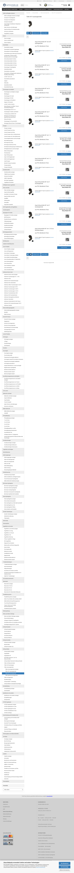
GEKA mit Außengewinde (9, 459)
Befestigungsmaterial (7, 232)
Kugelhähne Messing (8, 536)
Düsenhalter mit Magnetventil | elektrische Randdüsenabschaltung (12, 74)
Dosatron (5, 347)
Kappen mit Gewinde (8, 102)
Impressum (5, 804)
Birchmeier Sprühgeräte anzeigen (11, 485)
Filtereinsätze (7, 200)
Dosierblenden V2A (8, 432)
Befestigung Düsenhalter (9, 236)
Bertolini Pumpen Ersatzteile (10, 163)
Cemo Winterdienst (8, 267)
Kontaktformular (6, 806)
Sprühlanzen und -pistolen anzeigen (11, 695)
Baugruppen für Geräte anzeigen (10, 215)
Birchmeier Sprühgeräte (8, 483)
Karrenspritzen (6, 523)
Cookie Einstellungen (7, 821)
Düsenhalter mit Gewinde (9, 71)
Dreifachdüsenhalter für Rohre (10, 61)
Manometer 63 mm (8, 587)
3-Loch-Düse (6, 424)
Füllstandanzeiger (7, 221)
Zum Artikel (64, 60)
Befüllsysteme (6, 241)
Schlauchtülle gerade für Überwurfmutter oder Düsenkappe (13, 437)
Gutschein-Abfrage (48, 1)
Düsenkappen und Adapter (39, 9)
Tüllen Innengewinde (8, 677)
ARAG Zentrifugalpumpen (9, 159)
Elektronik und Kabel (7, 393)
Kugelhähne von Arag (8, 530)
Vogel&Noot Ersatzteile (9, 182)
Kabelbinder (6, 774)
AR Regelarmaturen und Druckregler (11, 148)
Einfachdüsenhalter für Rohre (10, 58)
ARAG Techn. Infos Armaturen (44, 849)
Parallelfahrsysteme (7, 594)
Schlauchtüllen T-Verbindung (10, 681)
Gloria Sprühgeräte (7, 496)
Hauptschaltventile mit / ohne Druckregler (12, 365)
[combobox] (36, 33)
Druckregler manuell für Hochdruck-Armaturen (13, 359)
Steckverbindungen (8, 566)
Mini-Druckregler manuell (9, 373)
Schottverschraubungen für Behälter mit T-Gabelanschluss (12, 573)
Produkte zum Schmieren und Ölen (11, 768)
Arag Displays (7, 400)
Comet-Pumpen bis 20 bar (9, 130)
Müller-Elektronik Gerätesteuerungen (11, 480)
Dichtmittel (6, 758)
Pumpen (50, 9)
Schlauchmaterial (6, 626)
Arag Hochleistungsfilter (9, 192)
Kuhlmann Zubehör (8, 305)
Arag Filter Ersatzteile (8, 204)
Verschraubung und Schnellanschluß (10, 715)
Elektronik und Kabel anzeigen (10, 395)
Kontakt (39, 1)
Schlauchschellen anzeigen (9, 642)
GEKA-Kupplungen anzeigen (10, 457)
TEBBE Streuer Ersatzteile (9, 174)
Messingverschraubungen (9, 720)
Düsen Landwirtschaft (8, 40)
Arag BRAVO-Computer (8, 33)
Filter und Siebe (6, 187)
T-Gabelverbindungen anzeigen (10, 564)
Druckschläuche (7, 631)
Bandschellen (7, 644)
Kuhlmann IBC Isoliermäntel (10, 282)
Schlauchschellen (6, 640)
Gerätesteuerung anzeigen (9, 474)
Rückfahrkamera (6, 452)
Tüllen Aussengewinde (8, 667)
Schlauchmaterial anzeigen (9, 629)
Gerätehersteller (58, 9)
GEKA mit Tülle (7, 463)
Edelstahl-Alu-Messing (8, 516)
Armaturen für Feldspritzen (9, 19)
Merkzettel (68, 1)
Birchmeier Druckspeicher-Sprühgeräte (12, 491)
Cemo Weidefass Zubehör (9, 265)
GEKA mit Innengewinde (9, 461)
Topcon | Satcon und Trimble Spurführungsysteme (10, 606)
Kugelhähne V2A (7, 534)
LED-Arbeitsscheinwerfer (8, 578)
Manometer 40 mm (8, 589)
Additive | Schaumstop (8, 764)
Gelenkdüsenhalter (8, 69)
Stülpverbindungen (8, 568)
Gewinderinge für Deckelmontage (11, 327)
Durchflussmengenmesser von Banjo (11, 388)
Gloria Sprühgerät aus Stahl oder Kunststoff (13, 502)
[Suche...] (22, 5)
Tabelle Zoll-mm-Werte (42, 840)
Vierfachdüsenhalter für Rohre (10, 63)
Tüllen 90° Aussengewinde (10, 673)
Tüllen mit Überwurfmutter (9, 663)
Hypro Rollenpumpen (8, 154)
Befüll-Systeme (7, 217)
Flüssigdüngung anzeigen (9, 418)
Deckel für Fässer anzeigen (9, 319)
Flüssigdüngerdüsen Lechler (10, 428)
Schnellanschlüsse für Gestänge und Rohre (13, 622)
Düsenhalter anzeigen (8, 47)
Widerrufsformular (7, 816)
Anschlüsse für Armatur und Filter (11, 570)
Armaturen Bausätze (8, 21)
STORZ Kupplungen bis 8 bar (10, 708)
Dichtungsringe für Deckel (9, 329)
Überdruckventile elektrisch (9, 369)
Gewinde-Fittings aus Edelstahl (10, 729)
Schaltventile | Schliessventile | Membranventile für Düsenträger (10, 56)
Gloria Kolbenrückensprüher (10, 500)
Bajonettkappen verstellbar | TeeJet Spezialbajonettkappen (11, 107)
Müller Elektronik (6, 408)
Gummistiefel (7, 690)
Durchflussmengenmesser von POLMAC (12, 384)
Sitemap (4, 818)
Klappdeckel (6, 321)
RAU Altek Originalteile (8, 180)
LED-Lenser (5, 390)
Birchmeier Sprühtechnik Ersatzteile (11, 493)
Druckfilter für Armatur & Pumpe (10, 194)
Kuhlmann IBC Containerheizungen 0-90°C (12, 303)
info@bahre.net (41, 815)
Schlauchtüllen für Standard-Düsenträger (12, 683)
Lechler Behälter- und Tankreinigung (45, 857)
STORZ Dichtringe (8, 712)
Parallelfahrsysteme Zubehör (10, 608)
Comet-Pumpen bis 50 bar (9, 132)
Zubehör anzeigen (7, 756)
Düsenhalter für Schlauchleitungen (11, 51)
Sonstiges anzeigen (8, 739)
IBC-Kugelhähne (7, 541)
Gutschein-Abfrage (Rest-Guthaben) (45, 838)
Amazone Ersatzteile (8, 176)
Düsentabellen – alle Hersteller (44, 846)
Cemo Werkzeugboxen (8, 261)
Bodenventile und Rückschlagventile (11, 545)
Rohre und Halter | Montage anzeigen (11, 616)
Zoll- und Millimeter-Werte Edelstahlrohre (46, 843)
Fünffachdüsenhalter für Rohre (10, 65)
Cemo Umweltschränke (9, 269)
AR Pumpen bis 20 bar (8, 142)
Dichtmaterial (7, 345)
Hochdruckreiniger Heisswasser (10, 446)
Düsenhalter (27, 9)
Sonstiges (5, 736)
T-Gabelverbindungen (7, 562)
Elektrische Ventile (8, 551)
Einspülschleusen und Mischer (10, 219)
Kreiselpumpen (7, 152)
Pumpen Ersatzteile (8, 167)
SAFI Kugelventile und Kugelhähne (10, 207)
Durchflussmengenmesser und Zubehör (11, 376)
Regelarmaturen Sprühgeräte (10, 367)
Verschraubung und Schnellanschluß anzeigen (11, 718)
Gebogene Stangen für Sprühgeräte (11, 620)
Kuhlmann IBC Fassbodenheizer (10, 295)
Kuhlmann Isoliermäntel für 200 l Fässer (12, 301)
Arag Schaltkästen (8, 397)
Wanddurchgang (7, 679)
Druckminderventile (8, 355)
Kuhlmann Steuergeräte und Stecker (11, 297)
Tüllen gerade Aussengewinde (11, 675)
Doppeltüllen (6, 653)
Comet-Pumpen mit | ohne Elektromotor (12, 136)
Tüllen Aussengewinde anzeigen (11, 669)
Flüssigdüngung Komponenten (10, 430)
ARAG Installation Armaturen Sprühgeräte (46, 854)
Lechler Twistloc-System (9, 104)
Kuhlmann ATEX (7, 278)
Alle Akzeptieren (64, 863)
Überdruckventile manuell (9, 371)
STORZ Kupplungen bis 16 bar (10, 706)
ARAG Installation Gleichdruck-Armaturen (46, 852)
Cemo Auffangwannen (8, 251)
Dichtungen (5, 336)
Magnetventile (7, 555)
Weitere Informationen (65, 870)
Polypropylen (6, 518)
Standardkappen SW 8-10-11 (10, 109)
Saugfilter (6, 198)
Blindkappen (6, 93)
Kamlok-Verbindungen (7, 511)
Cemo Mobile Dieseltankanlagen (10, 257)
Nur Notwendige (64, 866)
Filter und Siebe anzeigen (9, 190)
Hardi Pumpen (7, 161)
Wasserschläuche (8, 637)
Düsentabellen (6, 781)
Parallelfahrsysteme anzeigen (10, 596)
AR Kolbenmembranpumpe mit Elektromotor (13, 146)
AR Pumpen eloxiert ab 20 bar (10, 144)
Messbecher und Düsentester (10, 760)
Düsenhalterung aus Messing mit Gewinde (13, 53)
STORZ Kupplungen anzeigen (10, 704)
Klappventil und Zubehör (9, 543)
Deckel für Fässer (6, 316)
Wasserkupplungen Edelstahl (10, 469)
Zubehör (5, 753)
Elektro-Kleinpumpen (8, 150)
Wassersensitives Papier (9, 770)
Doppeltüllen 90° (7, 655)
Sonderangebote (6, 209)
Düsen (20, 9)
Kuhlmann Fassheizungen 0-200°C (11, 288)
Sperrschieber (7, 547)
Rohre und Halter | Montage (8, 613)
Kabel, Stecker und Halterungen (10, 27)
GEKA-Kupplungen (7, 455)
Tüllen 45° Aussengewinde (10, 671)
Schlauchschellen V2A (8, 646)
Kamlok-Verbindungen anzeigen (10, 514)
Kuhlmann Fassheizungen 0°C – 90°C (11, 276)
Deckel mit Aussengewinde (9, 325)
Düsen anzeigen (7, 38)
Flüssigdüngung (6, 415)
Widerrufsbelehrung (7, 814)
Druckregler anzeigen (8, 353)
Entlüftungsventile (8, 331)
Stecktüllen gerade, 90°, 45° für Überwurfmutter (10, 658)
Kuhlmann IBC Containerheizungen (11, 280)
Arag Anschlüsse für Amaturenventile (11, 29)
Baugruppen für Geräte (7, 212)
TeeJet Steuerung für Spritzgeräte (11, 478)
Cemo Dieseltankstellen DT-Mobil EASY (12, 259)
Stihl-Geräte (5, 520)
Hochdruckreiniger (7, 440)
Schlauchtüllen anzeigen (9, 651)
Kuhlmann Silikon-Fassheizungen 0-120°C (12, 284)
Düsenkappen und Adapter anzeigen (11, 91)
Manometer (5, 581)
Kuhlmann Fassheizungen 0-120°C (11, 291)
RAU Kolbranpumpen (8, 140)
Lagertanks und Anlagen (8, 449)
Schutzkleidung (6, 686)
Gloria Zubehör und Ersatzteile (10, 509)
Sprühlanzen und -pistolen (8, 693)
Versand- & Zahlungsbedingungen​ (45, 835)
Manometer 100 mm (8, 585)
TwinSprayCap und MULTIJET (10, 113)
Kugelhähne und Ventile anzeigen (11, 528)
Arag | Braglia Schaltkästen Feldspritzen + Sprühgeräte (12, 24)
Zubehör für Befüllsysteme (8, 243)
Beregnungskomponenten (9, 743)
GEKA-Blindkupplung (8, 465)
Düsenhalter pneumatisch (9, 78)
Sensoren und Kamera (8, 31)
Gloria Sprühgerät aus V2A (9, 505)
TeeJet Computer (7, 402)
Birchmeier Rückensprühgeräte (10, 487)
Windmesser (6, 772)
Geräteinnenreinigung (8, 225)
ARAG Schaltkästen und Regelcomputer (12, 476)
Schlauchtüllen (6, 649)
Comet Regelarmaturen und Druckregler (12, 138)
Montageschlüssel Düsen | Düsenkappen (12, 123)
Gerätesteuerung (6, 472)
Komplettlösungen (8, 697)
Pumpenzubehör (7, 165)
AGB (4, 809)
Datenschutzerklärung (40, 867)
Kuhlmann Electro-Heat (8, 272)
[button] (55, 1)
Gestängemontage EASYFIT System (11, 624)
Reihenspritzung (6, 610)
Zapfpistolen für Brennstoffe (10, 751)
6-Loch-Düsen (7, 422)
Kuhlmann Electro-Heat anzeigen (10, 274)
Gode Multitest (7, 745)
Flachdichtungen (7, 343)
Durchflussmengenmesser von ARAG (11, 386)
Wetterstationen (7, 749)
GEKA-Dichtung (7, 467)
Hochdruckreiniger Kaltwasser (10, 444)
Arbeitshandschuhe (8, 747)
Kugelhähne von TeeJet (9, 532)
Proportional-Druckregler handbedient (11, 361)
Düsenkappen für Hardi (9, 96)
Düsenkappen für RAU (8, 98)
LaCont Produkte (6, 334)
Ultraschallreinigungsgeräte (8, 307)
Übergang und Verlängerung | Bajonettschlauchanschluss (10, 116)
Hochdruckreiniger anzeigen (10, 442)
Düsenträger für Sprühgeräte (10, 67)
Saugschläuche (7, 633)
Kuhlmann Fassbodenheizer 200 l (11, 293)
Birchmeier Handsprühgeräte (10, 489)
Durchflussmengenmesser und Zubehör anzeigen (12, 379)
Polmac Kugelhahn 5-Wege (9, 539)
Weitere (67, 9)
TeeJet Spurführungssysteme (10, 603)
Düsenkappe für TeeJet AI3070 (10, 121)
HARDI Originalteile (8, 178)
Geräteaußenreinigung (8, 223)
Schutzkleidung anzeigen (9, 688)
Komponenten (7, 699)
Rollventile (6, 82)
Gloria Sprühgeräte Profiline (9, 507)
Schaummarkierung (8, 227)
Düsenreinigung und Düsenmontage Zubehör (13, 776)
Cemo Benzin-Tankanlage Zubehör (11, 255)
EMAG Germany (7, 314)
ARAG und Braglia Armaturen (10, 9)
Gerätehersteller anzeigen (9, 172)
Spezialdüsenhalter (8, 84)
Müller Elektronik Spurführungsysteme (12, 601)
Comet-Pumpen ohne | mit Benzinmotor (12, 134)
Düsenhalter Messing (8, 87)
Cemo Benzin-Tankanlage (9, 253)
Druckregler (5, 350)
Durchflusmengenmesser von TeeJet (11, 382)
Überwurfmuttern (7, 119)
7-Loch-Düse (6, 420)
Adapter (5, 80)
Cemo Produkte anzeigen (9, 249)
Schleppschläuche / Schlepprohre (11, 434)
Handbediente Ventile (8, 553)
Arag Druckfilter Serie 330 (9, 196)
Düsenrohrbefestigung (8, 238)
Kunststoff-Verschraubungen (10, 723)
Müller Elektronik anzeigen (9, 411)
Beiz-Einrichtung (7, 741)
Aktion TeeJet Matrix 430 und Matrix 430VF (13, 598)
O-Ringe (5, 341)
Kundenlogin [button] (61, 1)
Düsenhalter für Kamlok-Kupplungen (11, 49)
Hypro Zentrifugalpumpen (9, 156)
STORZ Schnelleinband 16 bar (10, 710)
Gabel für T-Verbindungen (9, 576)
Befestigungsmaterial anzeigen (10, 234)
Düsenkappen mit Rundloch (9, 100)
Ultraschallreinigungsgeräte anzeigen (11, 310)
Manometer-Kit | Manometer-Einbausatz (12, 591)
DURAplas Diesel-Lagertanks (9, 184)
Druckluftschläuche (8, 635)
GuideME (6, 413)
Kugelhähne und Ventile (8, 526)
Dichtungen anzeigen (8, 339)
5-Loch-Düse (6, 426)
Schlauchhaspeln (7, 229)
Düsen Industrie (7, 42)
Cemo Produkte (6, 246)
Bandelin (6, 312)
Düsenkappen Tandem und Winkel (11, 111)
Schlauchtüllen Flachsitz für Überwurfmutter (13, 661)
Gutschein (6, 778)
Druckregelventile (7, 549)
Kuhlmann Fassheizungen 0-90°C (11, 286)
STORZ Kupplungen (7, 702)
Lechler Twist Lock (8, 76)
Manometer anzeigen (8, 583)
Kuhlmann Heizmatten (8, 299)
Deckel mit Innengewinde (9, 323)
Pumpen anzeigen (7, 128)
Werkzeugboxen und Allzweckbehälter (11, 733)
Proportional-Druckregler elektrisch (11, 357)
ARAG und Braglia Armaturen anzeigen (12, 15)
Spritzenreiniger (7, 766)
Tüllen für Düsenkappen (9, 665)
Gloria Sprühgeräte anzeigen (10, 498)
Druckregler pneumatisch (9, 363)
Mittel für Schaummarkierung (10, 762)
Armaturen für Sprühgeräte (9, 17)
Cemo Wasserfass (8, 263)
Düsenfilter (6, 202)
